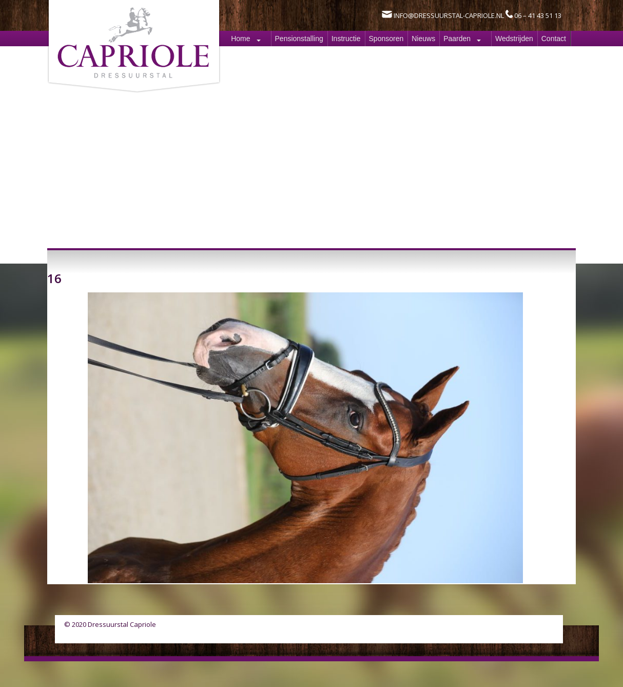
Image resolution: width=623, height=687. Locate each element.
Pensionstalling (299, 38)
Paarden (457, 38)
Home (240, 38)
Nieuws (423, 38)
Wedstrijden (514, 38)
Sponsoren (386, 38)
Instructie (346, 38)
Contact (553, 38)
